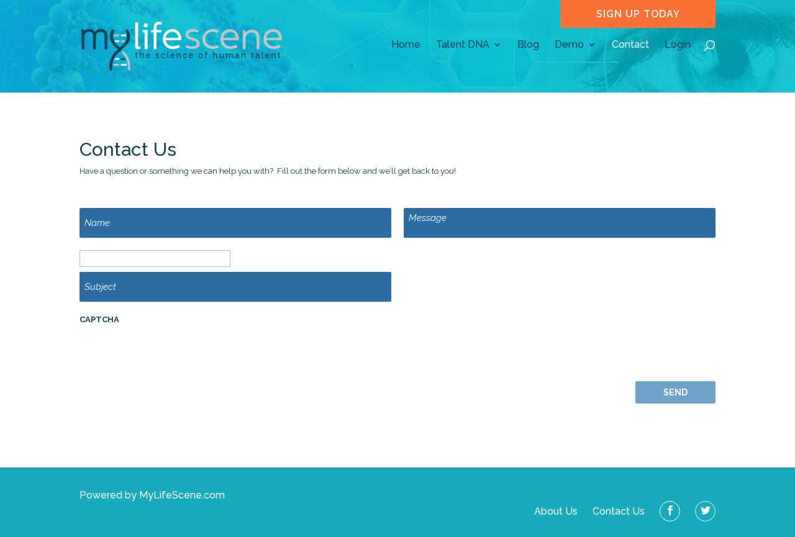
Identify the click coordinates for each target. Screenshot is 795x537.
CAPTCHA (99, 319)
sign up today (638, 14)
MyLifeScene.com (182, 495)
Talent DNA (462, 45)
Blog (528, 45)
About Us (557, 511)
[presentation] (174, 357)
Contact (630, 45)
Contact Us (620, 511)
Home (405, 45)
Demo (569, 45)
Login (678, 45)
